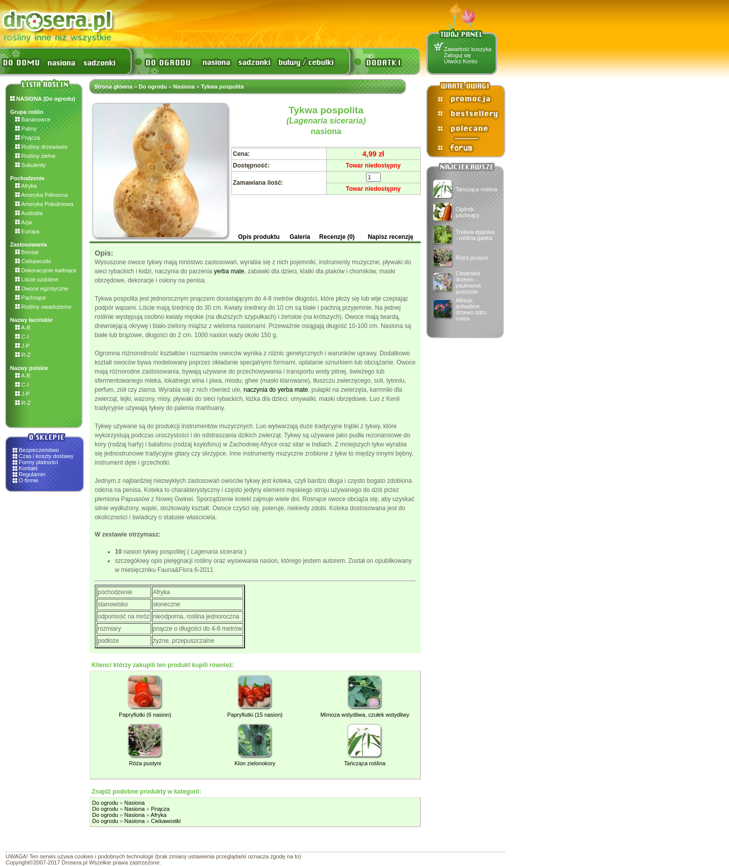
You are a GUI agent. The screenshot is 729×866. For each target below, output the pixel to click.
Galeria (300, 236)
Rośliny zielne (35, 156)
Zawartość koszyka (468, 49)
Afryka (26, 186)
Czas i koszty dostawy (46, 456)
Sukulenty (30, 165)
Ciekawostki (33, 261)
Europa (27, 231)
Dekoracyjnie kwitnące (46, 270)
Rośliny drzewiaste (41, 147)
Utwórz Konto (460, 61)
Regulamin (32, 474)
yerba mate (229, 271)
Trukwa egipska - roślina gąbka (475, 235)
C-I (22, 337)
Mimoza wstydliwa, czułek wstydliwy (364, 715)
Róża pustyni (472, 258)
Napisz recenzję (390, 236)
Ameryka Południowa (44, 204)
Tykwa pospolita (222, 87)
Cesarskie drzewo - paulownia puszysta (468, 282)
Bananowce (33, 119)
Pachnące (30, 298)
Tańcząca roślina (476, 189)
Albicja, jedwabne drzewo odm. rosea (472, 309)
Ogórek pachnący (467, 212)
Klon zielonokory (254, 763)
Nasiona (184, 87)
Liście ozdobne (36, 279)
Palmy (26, 129)
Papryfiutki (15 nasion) (254, 715)
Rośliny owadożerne (43, 307)
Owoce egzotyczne (41, 288)
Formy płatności (38, 462)
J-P (22, 346)
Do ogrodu (153, 87)
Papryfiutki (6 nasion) (145, 715)
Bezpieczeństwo (39, 450)
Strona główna (113, 87)
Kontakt (28, 468)
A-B (22, 327)
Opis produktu (258, 236)
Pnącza (27, 138)
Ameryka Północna (41, 195)
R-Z (22, 355)
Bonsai (26, 252)
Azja (23, 222)
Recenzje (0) (337, 236)
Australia (29, 213)
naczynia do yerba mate (276, 389)
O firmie (28, 480)
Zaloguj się (457, 55)
